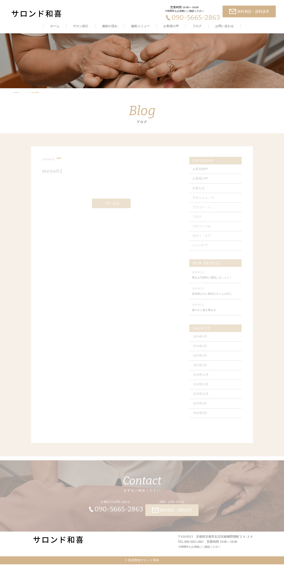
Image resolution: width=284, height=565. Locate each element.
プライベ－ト (202, 209)
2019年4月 (200, 348)
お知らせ (199, 190)
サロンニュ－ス (203, 199)
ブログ (197, 26)
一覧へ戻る (111, 205)
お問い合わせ (224, 26)
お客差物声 (200, 171)
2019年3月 (200, 357)
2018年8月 (200, 415)
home (16, 92)
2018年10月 (201, 396)
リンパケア (200, 247)
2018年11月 (201, 386)
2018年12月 (201, 377)
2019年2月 (200, 367)
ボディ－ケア (202, 238)
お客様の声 (171, 26)
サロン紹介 (81, 26)
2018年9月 (200, 405)
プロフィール (202, 228)
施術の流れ (110, 26)
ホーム (54, 26)
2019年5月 (200, 338)
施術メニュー (140, 26)
